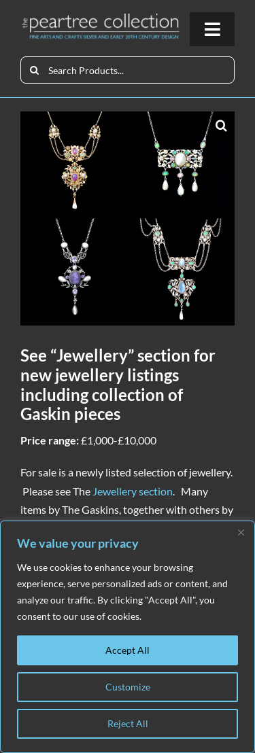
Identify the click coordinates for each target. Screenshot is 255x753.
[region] (127, 637)
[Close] (241, 532)
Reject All (127, 723)
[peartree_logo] (100, 17)
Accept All (127, 650)
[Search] (34, 70)
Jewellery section (132, 491)
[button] (221, 125)
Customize (127, 687)
